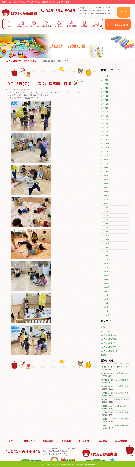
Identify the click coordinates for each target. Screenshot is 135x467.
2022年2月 (105, 275)
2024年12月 (105, 140)
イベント (104, 327)
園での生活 (66, 440)
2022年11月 (105, 239)
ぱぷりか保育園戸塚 (108, 347)
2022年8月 (105, 252)
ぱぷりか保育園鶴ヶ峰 (109, 351)
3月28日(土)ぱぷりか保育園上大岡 (114, 406)
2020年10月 (105, 315)
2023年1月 (105, 232)
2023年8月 (105, 204)
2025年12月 (105, 92)
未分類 (103, 355)
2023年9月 (105, 200)
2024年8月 (105, 156)
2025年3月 (105, 128)
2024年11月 (105, 144)
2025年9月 (105, 104)
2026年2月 (105, 84)
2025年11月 (105, 96)
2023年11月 (105, 192)
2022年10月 (105, 244)
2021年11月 (105, 287)
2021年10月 (105, 291)
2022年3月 (105, 271)
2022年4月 (105, 267)
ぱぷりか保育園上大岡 (109, 335)
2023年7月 (105, 208)
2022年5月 (105, 263)
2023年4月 (105, 220)
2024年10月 (105, 148)
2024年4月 (105, 172)
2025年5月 (105, 120)
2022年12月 (105, 236)
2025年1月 (105, 136)
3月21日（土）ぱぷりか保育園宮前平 (115, 400)
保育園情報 (48, 440)
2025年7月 (105, 112)
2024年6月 (105, 164)
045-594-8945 (60, 11)
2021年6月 (105, 307)
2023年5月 (105, 216)
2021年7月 (105, 303)
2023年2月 (105, 228)
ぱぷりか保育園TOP (13, 61)
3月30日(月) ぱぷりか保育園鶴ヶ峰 (114, 380)
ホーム (11, 440)
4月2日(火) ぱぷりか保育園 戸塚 (114, 367)
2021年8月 (105, 299)
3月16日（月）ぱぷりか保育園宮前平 (115, 419)
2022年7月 (105, 255)
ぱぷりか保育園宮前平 (109, 339)
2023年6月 (105, 212)
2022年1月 (105, 279)
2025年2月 (105, 132)
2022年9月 (105, 247)
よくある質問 (84, 440)
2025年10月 (105, 100)
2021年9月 (105, 295)
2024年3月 (105, 176)
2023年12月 (105, 188)
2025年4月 (105, 124)
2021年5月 (105, 311)
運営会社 (102, 440)
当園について (29, 440)
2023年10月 (105, 196)
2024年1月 (105, 184)
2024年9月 (105, 152)
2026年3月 (105, 80)
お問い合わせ (120, 440)
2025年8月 (105, 108)
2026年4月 (105, 76)
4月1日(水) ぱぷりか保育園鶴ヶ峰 (114, 373)
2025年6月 (105, 116)
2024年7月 (105, 160)
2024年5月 (105, 168)
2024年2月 (105, 180)
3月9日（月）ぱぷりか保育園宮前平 (114, 426)
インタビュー (106, 331)
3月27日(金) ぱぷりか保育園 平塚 (114, 413)
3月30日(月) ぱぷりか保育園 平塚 (114, 386)
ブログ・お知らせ (31, 61)
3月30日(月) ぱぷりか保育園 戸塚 (114, 393)
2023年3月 (105, 224)
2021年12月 (105, 283)
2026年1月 (105, 88)
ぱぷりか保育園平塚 (108, 343)
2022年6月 (105, 259)
